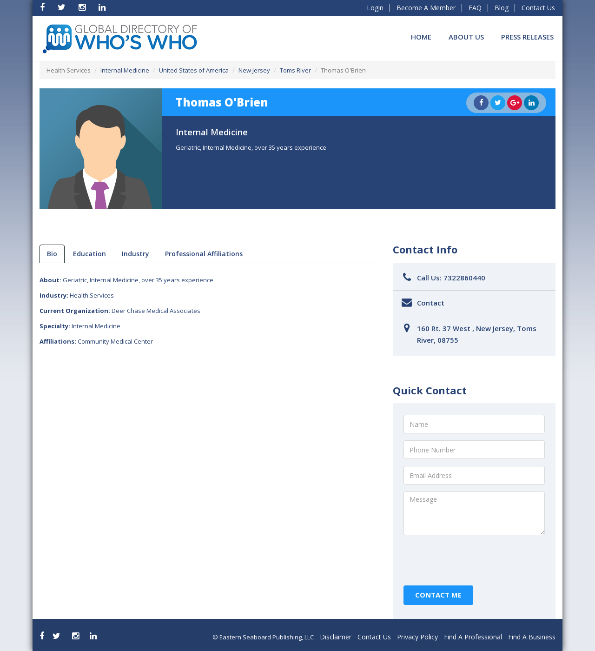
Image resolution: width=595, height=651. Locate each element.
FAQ (475, 7)
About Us (466, 36)
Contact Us (538, 7)
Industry (135, 253)
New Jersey (254, 70)
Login (375, 7)
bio (52, 253)
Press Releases (527, 36)
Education (89, 253)
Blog (502, 7)
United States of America (194, 70)
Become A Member (426, 7)
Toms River (295, 70)
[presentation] (474, 560)
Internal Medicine (124, 70)
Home (421, 36)
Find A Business (531, 636)
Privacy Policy (417, 636)
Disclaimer (335, 636)
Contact (430, 302)
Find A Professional (473, 636)
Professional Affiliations (204, 253)
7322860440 (464, 277)
